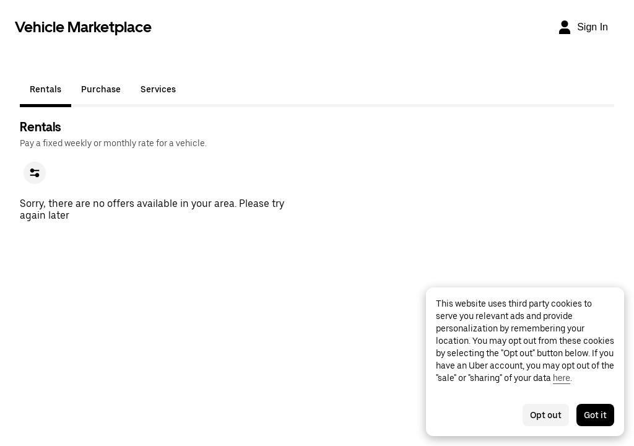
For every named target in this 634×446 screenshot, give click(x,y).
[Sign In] (582, 27)
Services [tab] (158, 89)
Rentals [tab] (45, 89)
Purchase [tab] (101, 89)
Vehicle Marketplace (83, 27)
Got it (595, 415)
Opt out (546, 415)
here (561, 378)
